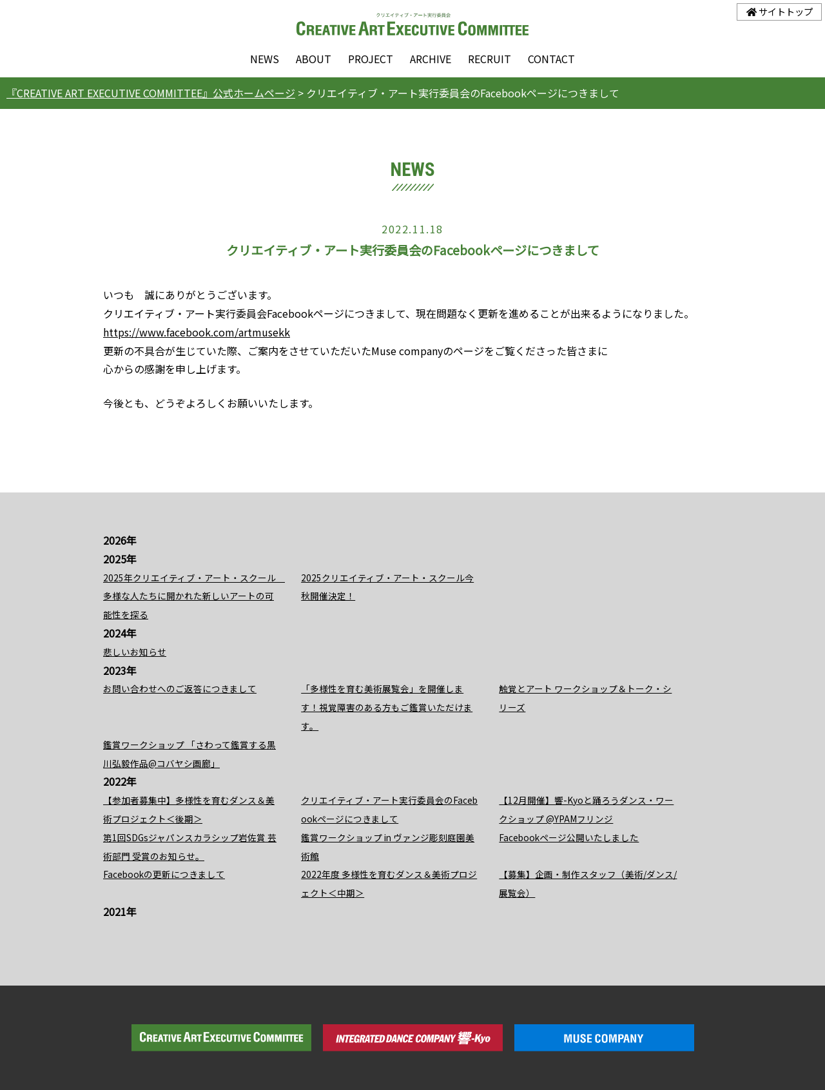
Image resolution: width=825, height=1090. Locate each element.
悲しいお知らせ (134, 651)
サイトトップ (779, 11)
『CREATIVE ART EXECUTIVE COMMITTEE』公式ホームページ (150, 93)
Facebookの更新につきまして (164, 874)
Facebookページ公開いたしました (569, 837)
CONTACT (551, 59)
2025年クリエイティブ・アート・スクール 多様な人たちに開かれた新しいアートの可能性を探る (194, 596)
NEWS (264, 59)
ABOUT (313, 59)
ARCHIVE (430, 59)
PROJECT (370, 59)
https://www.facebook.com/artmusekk (196, 332)
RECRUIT (489, 59)
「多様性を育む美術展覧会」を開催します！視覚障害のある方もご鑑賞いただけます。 (386, 707)
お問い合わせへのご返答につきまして (180, 688)
